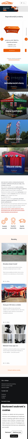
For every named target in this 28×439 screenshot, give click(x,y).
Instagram (3, 396)
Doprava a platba (5, 387)
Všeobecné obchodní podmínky (8, 384)
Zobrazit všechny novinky (14, 370)
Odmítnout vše (17, 432)
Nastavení (8, 432)
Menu (24, 3)
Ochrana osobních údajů (6, 385)
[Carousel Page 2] (13, 7)
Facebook (3, 394)
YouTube (3, 398)
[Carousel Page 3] (15, 7)
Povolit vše (14, 436)
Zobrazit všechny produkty (14, 58)
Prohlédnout (12, 50)
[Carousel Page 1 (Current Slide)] (12, 7)
